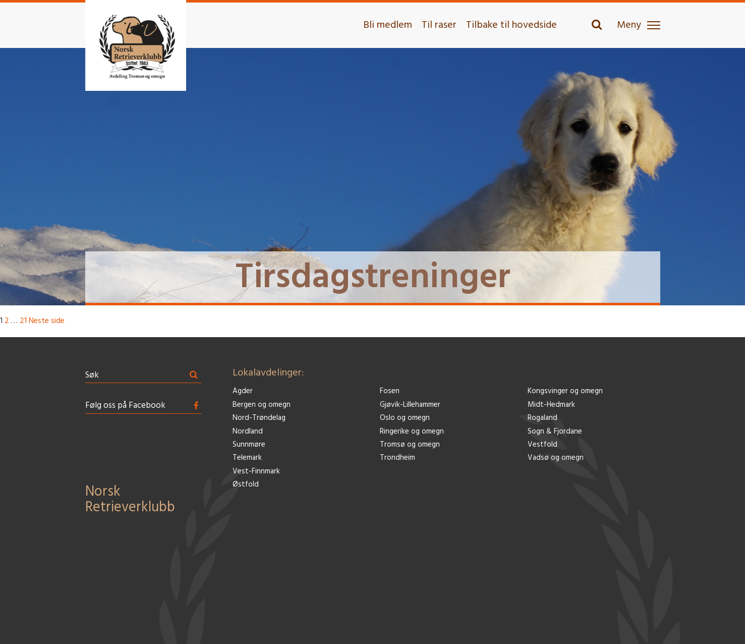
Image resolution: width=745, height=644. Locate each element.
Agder (243, 391)
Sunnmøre (249, 445)
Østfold (246, 484)
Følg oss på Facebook (125, 405)
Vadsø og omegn (556, 458)
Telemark (247, 458)
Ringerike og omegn (412, 431)
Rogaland (542, 418)
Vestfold (542, 445)
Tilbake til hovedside (511, 25)
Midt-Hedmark (551, 405)
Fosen (389, 391)
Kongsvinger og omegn (565, 391)
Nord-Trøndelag (259, 418)
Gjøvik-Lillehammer (410, 405)
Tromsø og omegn (410, 445)
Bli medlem (387, 25)
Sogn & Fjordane (555, 431)
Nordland (248, 431)
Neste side (47, 321)
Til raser (439, 25)
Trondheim (397, 458)
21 (23, 321)
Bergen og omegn (262, 405)
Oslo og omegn (405, 418)
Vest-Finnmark (256, 471)
